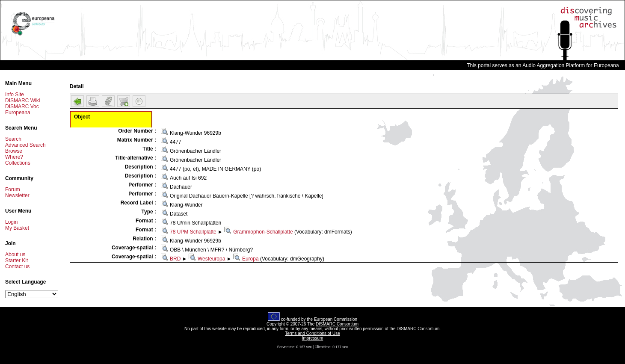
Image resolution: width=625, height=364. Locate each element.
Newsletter (17, 195)
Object (82, 117)
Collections (17, 163)
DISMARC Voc (22, 106)
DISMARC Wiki (22, 101)
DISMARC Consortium (337, 324)
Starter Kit (16, 260)
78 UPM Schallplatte (193, 232)
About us (15, 254)
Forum (12, 189)
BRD (175, 259)
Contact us (17, 266)
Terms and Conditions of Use (312, 333)
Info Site (14, 95)
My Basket (17, 228)
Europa (250, 259)
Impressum (312, 338)
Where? (14, 157)
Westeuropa (211, 259)
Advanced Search (25, 145)
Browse (13, 151)
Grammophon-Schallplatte (263, 232)
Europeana (17, 112)
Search (13, 139)
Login (11, 222)
